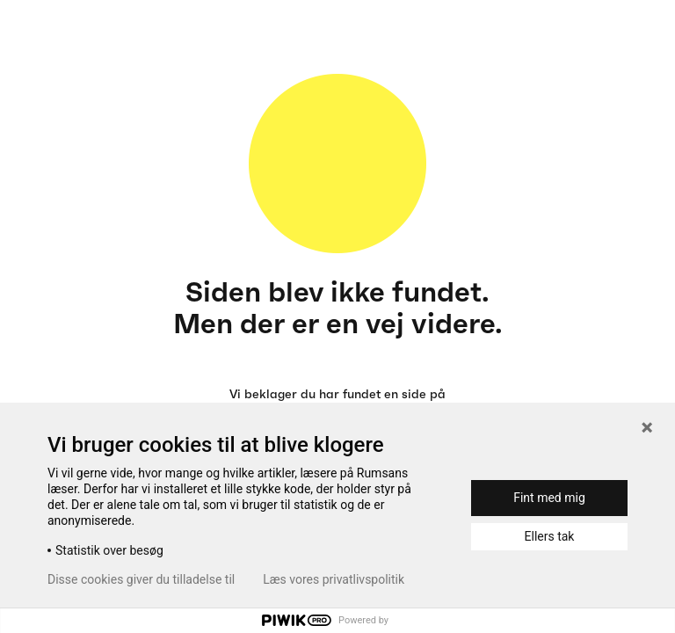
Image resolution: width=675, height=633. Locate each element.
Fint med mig (549, 498)
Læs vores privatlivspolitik (333, 579)
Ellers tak (550, 536)
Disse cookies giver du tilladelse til (141, 579)
